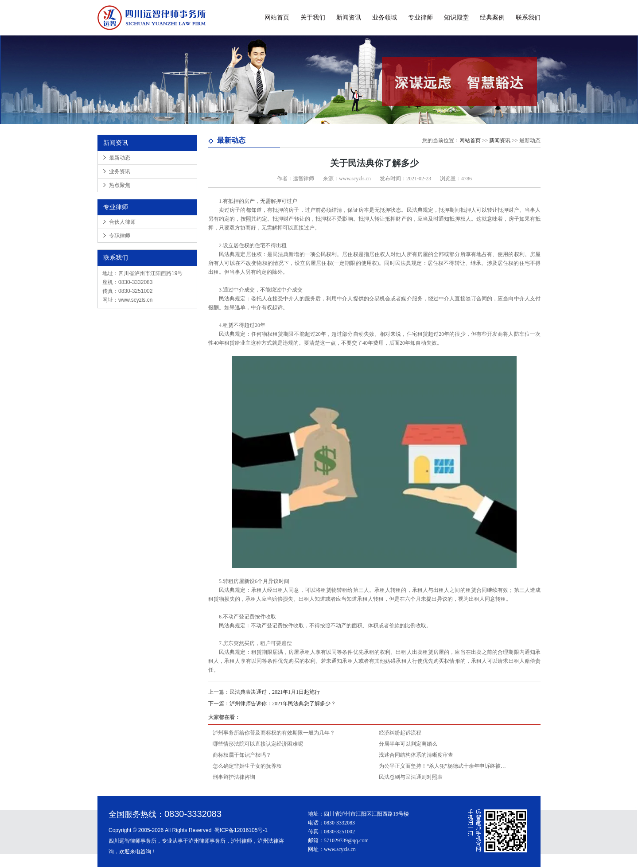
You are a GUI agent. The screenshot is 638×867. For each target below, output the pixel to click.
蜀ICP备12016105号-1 (241, 830)
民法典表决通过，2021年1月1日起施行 (264, 692)
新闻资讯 (348, 17)
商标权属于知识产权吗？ (242, 755)
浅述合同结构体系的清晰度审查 (416, 755)
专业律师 (420, 17)
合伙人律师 (122, 222)
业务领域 (384, 17)
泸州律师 (241, 841)
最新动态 (119, 158)
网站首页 (277, 17)
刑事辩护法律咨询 (234, 777)
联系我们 (528, 17)
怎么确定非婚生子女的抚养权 (247, 766)
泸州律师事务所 (207, 841)
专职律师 (119, 236)
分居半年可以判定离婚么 (408, 744)
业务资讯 (119, 171)
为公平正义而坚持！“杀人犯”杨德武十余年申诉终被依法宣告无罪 (444, 766)
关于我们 (312, 17)
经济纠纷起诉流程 (400, 733)
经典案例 (492, 17)
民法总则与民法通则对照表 (411, 777)
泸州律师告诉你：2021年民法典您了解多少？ (272, 703)
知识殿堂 (456, 17)
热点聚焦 (119, 185)
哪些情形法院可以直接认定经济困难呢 (258, 744)
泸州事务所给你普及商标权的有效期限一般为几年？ (274, 733)
